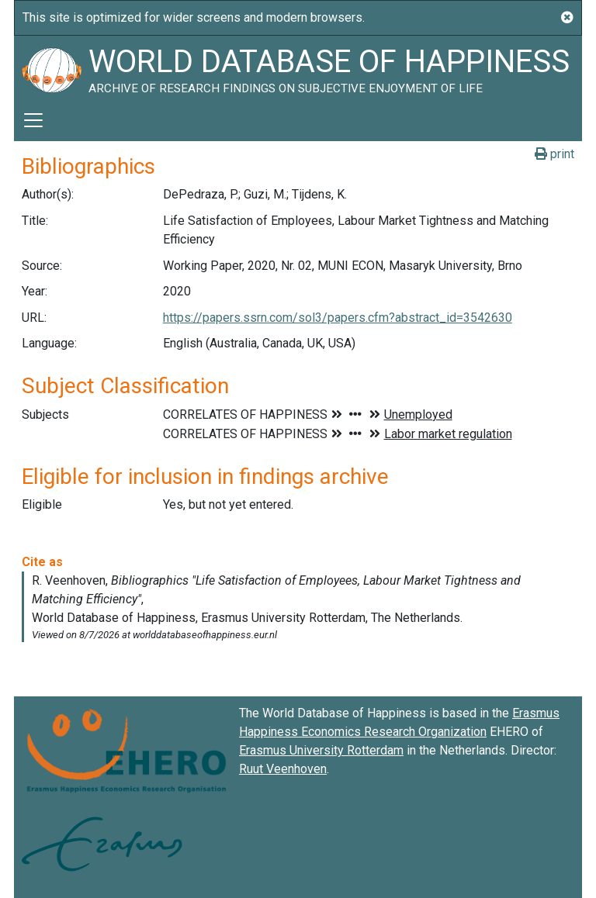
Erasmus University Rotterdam (321, 750)
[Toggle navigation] (33, 120)
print (554, 154)
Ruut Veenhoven (283, 769)
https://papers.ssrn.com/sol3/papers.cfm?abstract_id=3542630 (337, 317)
